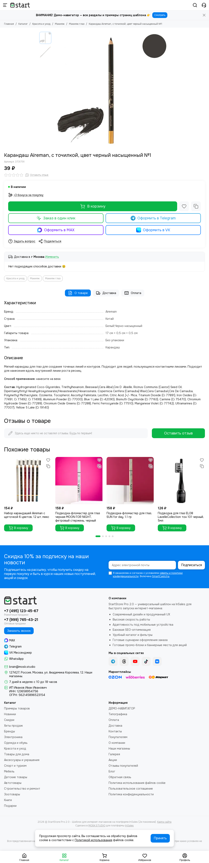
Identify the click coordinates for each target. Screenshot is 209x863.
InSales (129, 825)
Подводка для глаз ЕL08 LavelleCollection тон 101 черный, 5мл (181, 516)
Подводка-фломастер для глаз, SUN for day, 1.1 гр (129, 515)
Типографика (118, 714)
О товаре (78, 293)
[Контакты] (203, 5)
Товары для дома (16, 754)
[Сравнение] (196, 206)
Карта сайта (164, 822)
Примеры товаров (17, 708)
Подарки (10, 806)
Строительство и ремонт (22, 788)
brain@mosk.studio (22, 667)
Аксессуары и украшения (21, 760)
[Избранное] (184, 206)
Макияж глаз (76, 24)
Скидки (9, 720)
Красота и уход (41, 24)
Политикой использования (93, 840)
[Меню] (5, 5)
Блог (112, 771)
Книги (8, 800)
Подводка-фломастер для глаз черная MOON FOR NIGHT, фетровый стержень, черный (77, 516)
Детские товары (15, 777)
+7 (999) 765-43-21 (21, 619)
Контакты (115, 731)
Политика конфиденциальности (131, 794)
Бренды (9, 731)
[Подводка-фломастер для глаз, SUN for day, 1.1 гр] (130, 480)
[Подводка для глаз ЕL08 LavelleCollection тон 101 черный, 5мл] (181, 480)
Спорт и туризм (15, 766)
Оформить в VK (153, 230)
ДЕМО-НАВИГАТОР (122, 708)
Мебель (9, 771)
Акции (113, 760)
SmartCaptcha (160, 576)
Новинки (10, 714)
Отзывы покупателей (123, 766)
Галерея (114, 754)
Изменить (52, 256)
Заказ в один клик (55, 218)
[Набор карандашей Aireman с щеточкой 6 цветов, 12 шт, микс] (27, 480)
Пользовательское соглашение (131, 788)
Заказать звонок (19, 631)
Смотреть (159, 15)
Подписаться (191, 565)
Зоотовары (12, 794)
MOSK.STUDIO (96, 825)
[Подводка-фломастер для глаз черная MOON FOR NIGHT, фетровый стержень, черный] (78, 480)
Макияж (59, 24)
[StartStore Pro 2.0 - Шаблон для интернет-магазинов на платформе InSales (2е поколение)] (20, 5)
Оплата (132, 293)
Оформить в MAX (55, 230)
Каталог (23, 24)
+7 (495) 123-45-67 (21, 611)
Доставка (106, 293)
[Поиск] (194, 5)
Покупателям (118, 737)
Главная (9, 24)
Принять (160, 838)
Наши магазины (119, 748)
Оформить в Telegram (153, 218)
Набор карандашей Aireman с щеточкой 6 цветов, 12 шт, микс (26, 515)
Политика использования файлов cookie (137, 783)
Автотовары (12, 783)
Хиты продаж (13, 725)
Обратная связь (120, 777)
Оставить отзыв (178, 433)
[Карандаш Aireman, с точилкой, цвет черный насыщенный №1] (111, 90)
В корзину (92, 206)
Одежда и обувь (16, 743)
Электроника (13, 737)
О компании (117, 743)
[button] (98, 536)
